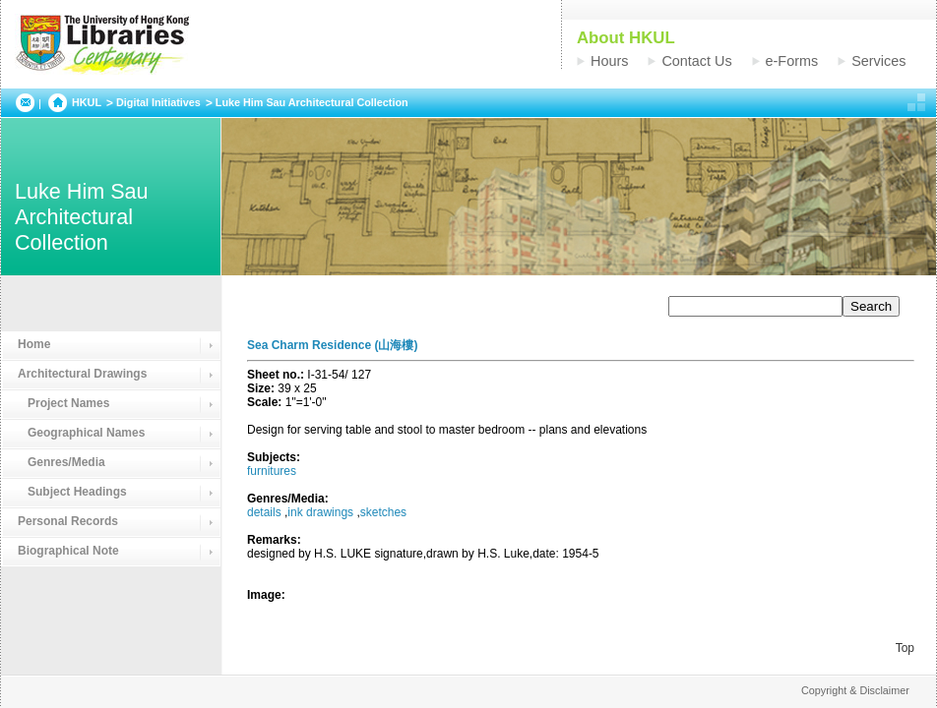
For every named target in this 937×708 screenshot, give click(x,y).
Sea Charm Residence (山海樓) (332, 345)
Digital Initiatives (158, 102)
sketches (383, 512)
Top (905, 648)
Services (878, 61)
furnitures (271, 471)
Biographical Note (68, 551)
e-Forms (792, 61)
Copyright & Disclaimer (855, 690)
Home (34, 344)
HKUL (86, 102)
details (264, 512)
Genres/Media (61, 462)
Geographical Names (81, 433)
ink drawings (320, 512)
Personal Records (68, 521)
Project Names (63, 403)
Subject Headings (72, 492)
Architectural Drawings (82, 374)
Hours (609, 61)
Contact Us (696, 61)
